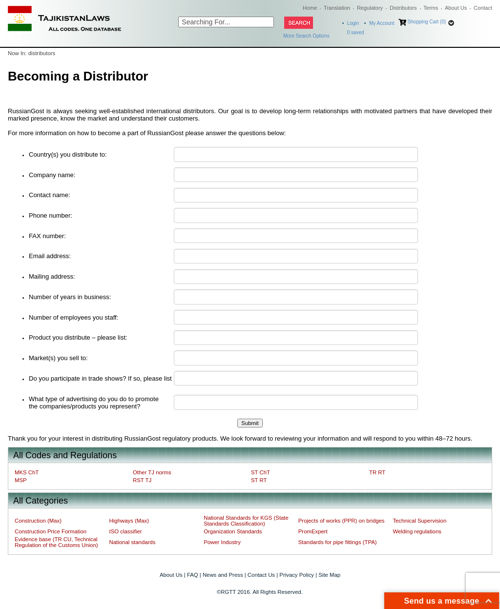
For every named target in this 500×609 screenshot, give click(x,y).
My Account (382, 23)
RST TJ (142, 480)
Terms (430, 8)
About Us (456, 8)
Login (353, 23)
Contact (483, 8)
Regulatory (370, 8)
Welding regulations (417, 531)
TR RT (377, 472)
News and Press (223, 575)
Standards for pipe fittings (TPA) (337, 542)
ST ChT (260, 472)
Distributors (403, 8)
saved (355, 32)
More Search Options (306, 36)
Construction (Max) (38, 521)
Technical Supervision (419, 521)
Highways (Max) (129, 521)
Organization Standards (233, 531)
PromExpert (313, 531)
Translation (337, 8)
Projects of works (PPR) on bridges (341, 521)
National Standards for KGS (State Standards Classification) (246, 521)
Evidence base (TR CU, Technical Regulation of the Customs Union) (56, 542)
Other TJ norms (152, 472)
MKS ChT (27, 472)
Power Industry (222, 542)
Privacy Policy (296, 575)
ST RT (259, 480)
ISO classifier (125, 531)
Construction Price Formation (50, 531)
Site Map (329, 575)
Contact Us (261, 575)
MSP (21, 480)
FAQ (192, 575)
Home (310, 8)
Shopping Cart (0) (426, 21)
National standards (132, 542)
